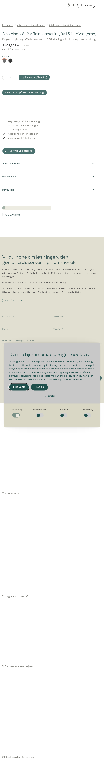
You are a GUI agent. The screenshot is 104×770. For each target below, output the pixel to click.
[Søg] (74, 5)
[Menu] (99, 5)
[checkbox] (16, 413)
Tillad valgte (19, 387)
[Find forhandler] (68, 5)
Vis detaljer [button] (51, 396)
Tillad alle (39, 387)
